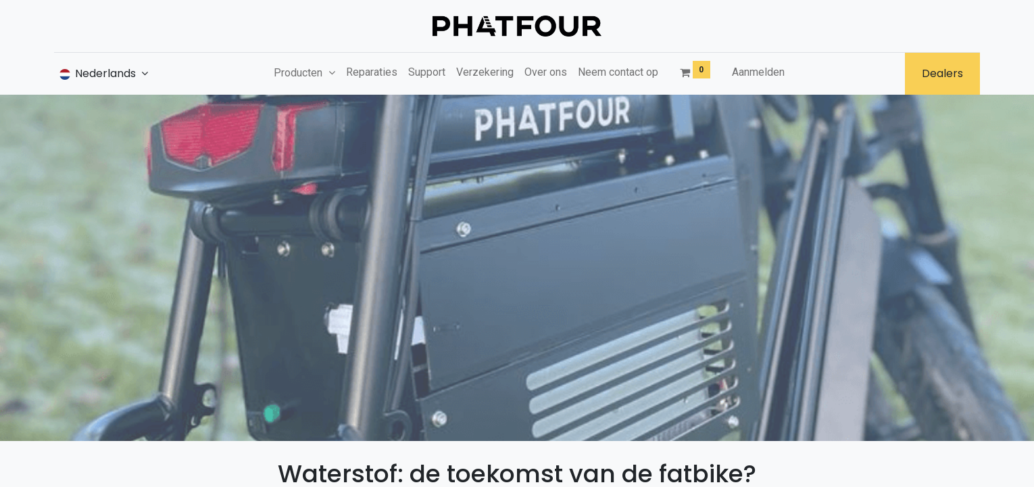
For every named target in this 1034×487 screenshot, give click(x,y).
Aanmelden (758, 72)
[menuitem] (372, 72)
